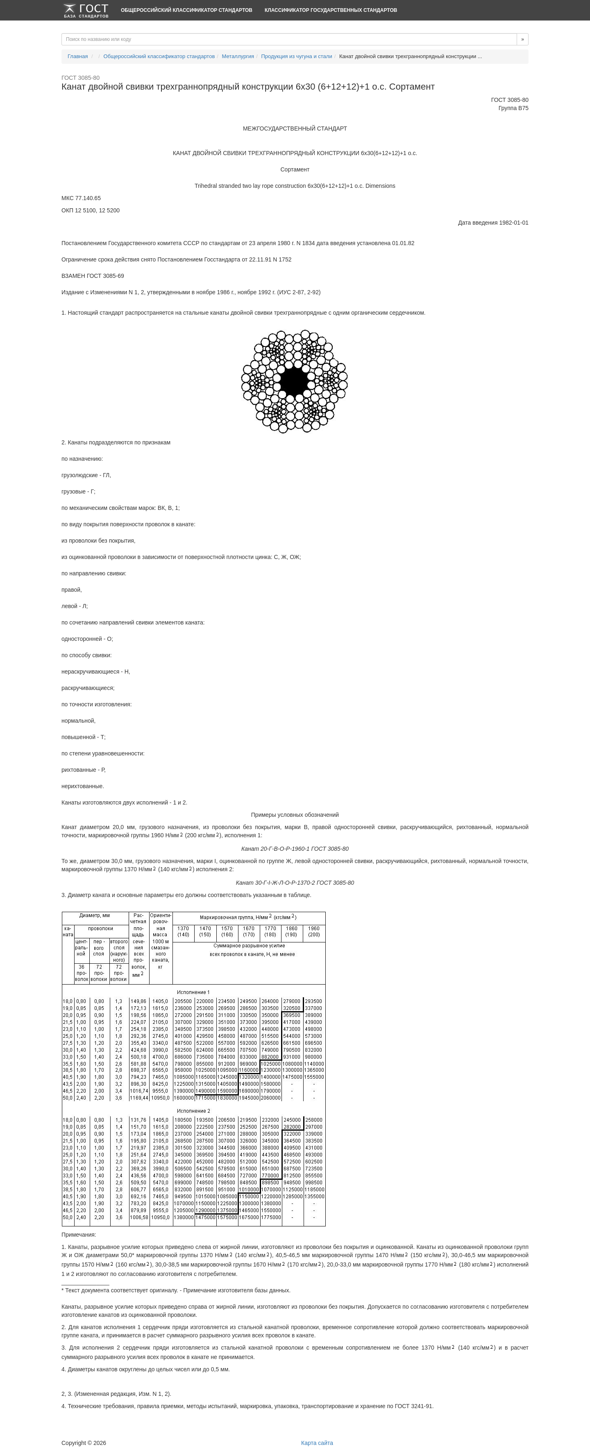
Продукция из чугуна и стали (296, 56)
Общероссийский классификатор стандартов (186, 10)
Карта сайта (317, 1443)
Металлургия (238, 56)
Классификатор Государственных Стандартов (331, 10)
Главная (78, 56)
